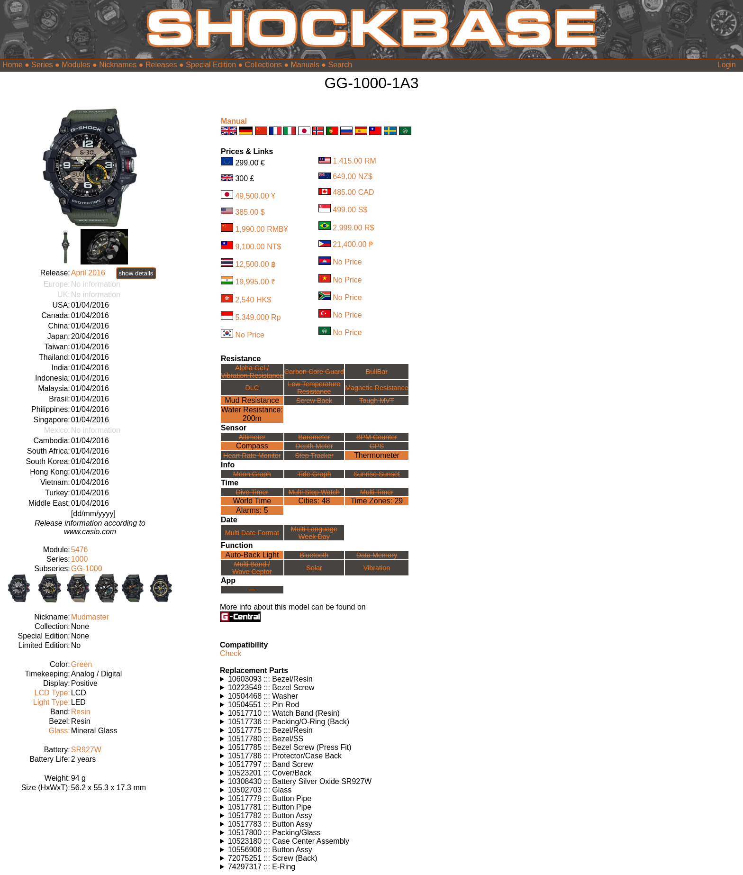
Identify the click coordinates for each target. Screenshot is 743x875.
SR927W (86, 750)
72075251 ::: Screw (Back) (272, 858)
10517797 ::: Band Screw (270, 764)
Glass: (59, 731)
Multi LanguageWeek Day (314, 532)
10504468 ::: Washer (263, 696)
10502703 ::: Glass (259, 790)
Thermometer (376, 455)
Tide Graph (314, 474)
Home (12, 65)
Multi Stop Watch (314, 492)
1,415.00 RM (354, 161)
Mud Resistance (252, 400)
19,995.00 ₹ (255, 282)
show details (135, 273)
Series (42, 65)
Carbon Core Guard (314, 371)
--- (252, 589)
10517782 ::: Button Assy (270, 815)
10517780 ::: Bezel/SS (265, 739)
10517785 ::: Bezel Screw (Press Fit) (290, 747)
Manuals (304, 65)
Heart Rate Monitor (252, 455)
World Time (252, 501)
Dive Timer (252, 492)
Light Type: (51, 702)
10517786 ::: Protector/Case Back (285, 756)
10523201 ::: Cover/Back (269, 773)
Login (726, 65)
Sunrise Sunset (376, 474)
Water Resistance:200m (252, 414)
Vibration (376, 568)
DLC (252, 388)
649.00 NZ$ (352, 177)
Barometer (314, 437)
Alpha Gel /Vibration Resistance (252, 371)
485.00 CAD (353, 192)
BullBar (377, 371)
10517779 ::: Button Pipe (269, 798)
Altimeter (251, 437)
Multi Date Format (252, 533)
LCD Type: (52, 693)
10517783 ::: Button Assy (270, 824)
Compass (252, 446)
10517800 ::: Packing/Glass (274, 833)
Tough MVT (376, 400)
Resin (81, 712)
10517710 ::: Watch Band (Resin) (284, 713)
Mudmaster (90, 617)
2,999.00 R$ (353, 227)
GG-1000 (86, 569)
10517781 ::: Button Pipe (269, 807)
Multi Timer (376, 492)
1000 (79, 559)
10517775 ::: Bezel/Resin (270, 730)
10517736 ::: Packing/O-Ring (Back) (288, 722)
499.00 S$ (350, 210)
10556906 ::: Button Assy (270, 850)
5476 (79, 550)
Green (81, 664)
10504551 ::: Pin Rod (263, 705)
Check (230, 653)
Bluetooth (314, 555)
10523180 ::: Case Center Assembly (288, 841)
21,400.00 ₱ (353, 244)
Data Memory (376, 555)
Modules (76, 65)
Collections (263, 65)
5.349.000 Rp (258, 317)
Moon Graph (252, 474)
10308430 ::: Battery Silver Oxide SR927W (300, 781)
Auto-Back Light (252, 555)
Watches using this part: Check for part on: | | (323, 679)
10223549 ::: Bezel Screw (271, 688)
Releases (161, 65)
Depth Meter (314, 446)
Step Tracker (314, 455)
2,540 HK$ (253, 300)
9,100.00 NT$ (258, 247)
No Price (249, 335)
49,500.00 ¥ (255, 196)
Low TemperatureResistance (314, 387)
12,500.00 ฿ (255, 264)
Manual (234, 121)
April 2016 (88, 273)
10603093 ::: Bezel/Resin (270, 679)
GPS (377, 446)
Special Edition (211, 65)
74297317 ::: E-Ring (261, 867)
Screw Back (314, 400)
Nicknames (117, 65)
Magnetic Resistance (376, 388)
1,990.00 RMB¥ (261, 229)
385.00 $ (249, 212)
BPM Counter (376, 437)
